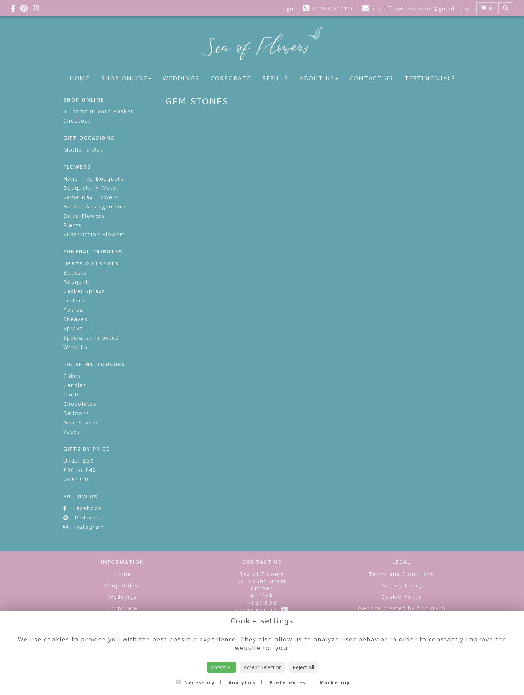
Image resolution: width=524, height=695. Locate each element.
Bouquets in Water (91, 187)
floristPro (431, 608)
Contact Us (371, 78)
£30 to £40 (79, 470)
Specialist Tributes (91, 337)
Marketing (331, 683)
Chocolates (80, 403)
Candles (75, 385)
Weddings (181, 78)
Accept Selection (263, 667)
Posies (73, 309)
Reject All (303, 667)
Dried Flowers (84, 215)
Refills (275, 78)
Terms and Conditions (401, 574)
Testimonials (430, 78)
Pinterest (82, 517)
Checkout (77, 120)
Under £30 (78, 460)
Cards (71, 394)
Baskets (75, 272)
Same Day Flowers (90, 197)
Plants (72, 225)
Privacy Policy (401, 585)
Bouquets (77, 282)
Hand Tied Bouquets (93, 178)
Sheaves (75, 319)
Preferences (283, 683)
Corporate (231, 78)
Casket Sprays (84, 291)
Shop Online (126, 78)
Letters (74, 300)
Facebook (82, 508)
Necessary (195, 683)
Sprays (73, 328)
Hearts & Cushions (91, 263)
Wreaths (75, 347)
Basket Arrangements (95, 206)
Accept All (221, 667)
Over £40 (76, 479)
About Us (319, 78)
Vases (71, 431)
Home (80, 78)
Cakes (72, 376)
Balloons (76, 413)
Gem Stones (81, 422)
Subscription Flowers (94, 234)
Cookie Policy (401, 596)
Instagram (83, 526)
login (288, 8)
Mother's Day (83, 149)
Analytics (238, 683)
